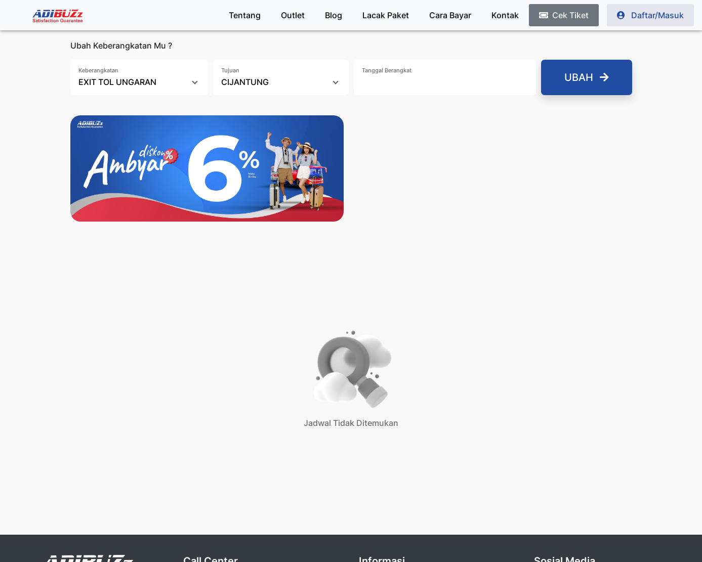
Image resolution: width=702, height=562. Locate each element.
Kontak (505, 15)
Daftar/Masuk (650, 15)
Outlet (293, 15)
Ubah (586, 77)
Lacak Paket (385, 15)
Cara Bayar (450, 15)
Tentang (245, 15)
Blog (333, 15)
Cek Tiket (564, 15)
